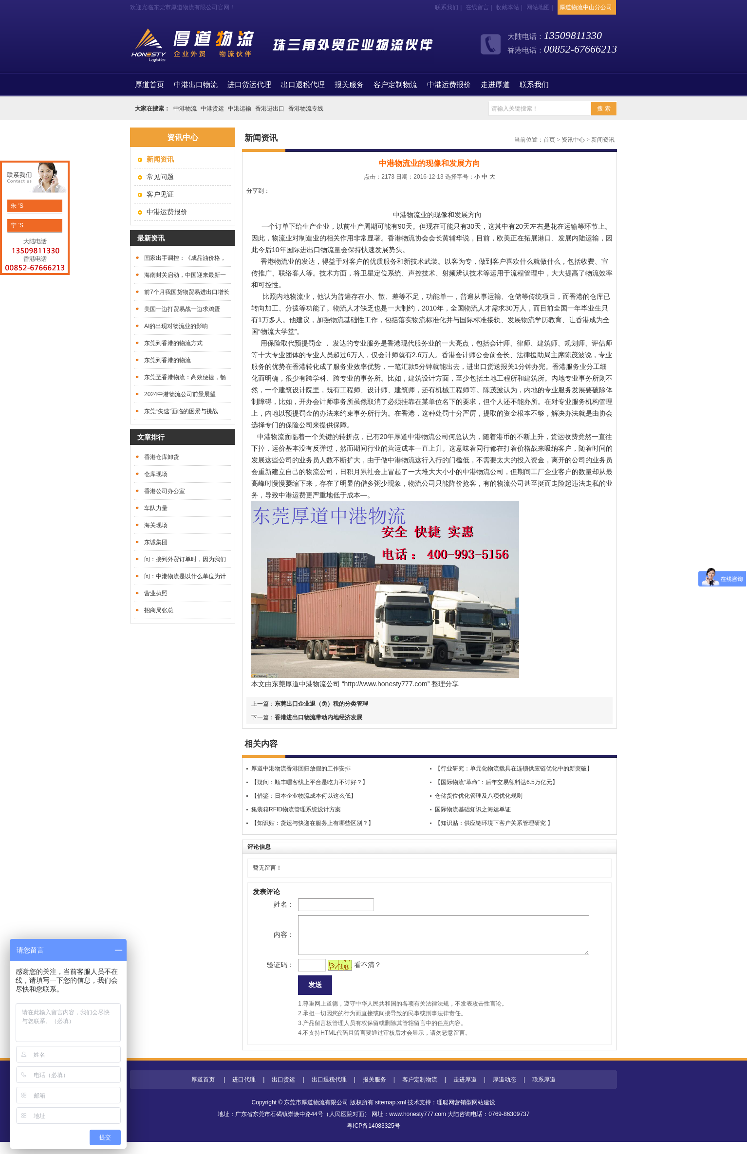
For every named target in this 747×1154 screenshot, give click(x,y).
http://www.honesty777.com (386, 684)
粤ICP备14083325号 (373, 1138)
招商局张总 (158, 610)
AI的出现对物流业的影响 (176, 326)
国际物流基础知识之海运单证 (473, 809)
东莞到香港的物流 (167, 360)
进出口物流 (317, 250)
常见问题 (160, 177)
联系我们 (446, 7)
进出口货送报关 (490, 366)
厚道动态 (504, 1091)
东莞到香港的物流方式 (173, 343)
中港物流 (185, 108)
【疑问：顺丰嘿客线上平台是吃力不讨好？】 (309, 782)
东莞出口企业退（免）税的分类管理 (321, 703)
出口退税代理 (303, 85)
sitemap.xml (390, 1114)
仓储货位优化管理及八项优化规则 (479, 795)
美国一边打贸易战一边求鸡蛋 (182, 309)
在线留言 (477, 7)
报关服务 (349, 85)
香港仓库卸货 (161, 457)
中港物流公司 (319, 684)
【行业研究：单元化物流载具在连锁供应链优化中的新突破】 (514, 768)
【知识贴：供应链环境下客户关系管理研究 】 (494, 823)
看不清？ (352, 974)
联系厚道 (544, 1091)
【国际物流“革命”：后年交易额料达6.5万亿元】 (496, 782)
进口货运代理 (249, 85)
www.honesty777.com (417, 1126)
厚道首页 (203, 1091)
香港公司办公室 (164, 491)
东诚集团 (156, 542)
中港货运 (212, 108)
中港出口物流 (196, 85)
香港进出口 (269, 108)
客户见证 (160, 194)
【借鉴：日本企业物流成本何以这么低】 (303, 795)
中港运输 (239, 108)
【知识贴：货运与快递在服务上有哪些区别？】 (312, 823)
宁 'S (16, 225)
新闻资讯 (603, 139)
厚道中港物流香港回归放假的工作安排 (301, 768)
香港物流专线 (305, 108)
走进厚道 (495, 85)
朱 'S (16, 205)
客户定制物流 (395, 85)
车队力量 (156, 508)
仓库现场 (156, 474)
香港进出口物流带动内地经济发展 (318, 717)
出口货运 (283, 1091)
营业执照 (156, 593)
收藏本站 (507, 7)
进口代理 (244, 1091)
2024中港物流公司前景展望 (180, 394)
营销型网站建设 (474, 1114)
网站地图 (538, 7)
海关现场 (156, 525)
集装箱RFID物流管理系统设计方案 (296, 809)
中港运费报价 (449, 85)
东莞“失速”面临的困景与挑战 (181, 411)
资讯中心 (573, 139)
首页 (149, 85)
